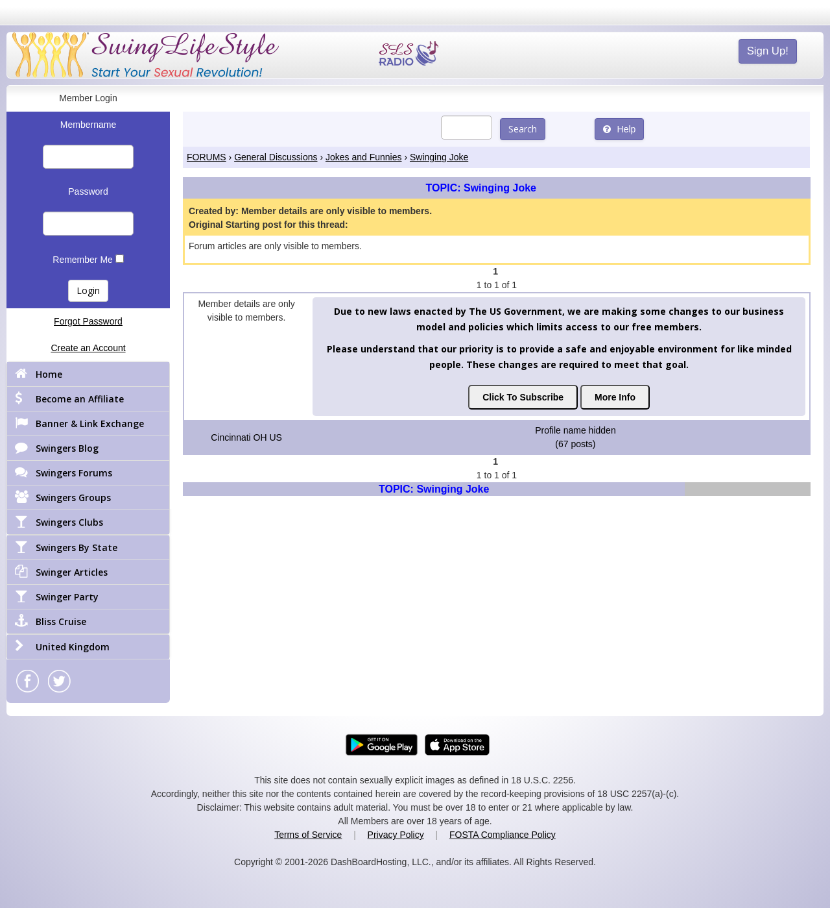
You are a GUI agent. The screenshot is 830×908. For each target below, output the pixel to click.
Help (619, 129)
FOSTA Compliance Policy (502, 834)
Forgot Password (88, 321)
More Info (615, 397)
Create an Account (88, 348)
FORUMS (206, 157)
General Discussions (275, 157)
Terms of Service (308, 834)
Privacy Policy (396, 834)
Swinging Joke (439, 157)
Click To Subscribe (522, 397)
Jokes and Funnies (364, 157)
